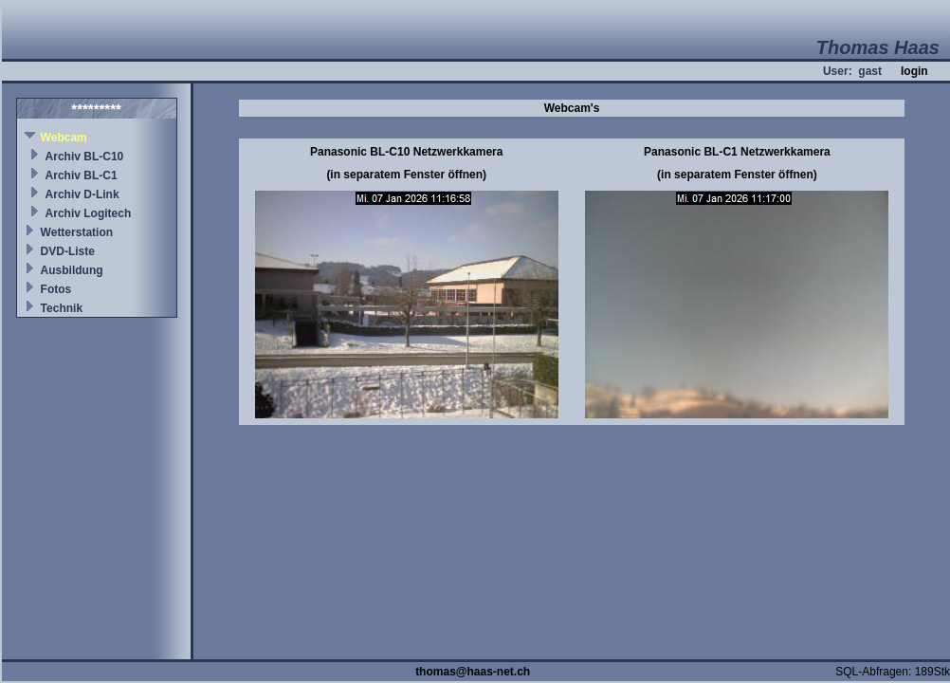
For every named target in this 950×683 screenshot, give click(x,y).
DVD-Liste (68, 251)
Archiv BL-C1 (82, 175)
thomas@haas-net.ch (472, 671)
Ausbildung (72, 270)
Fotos (56, 289)
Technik (61, 308)
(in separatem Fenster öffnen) (406, 174)
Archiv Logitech (89, 213)
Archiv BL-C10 (85, 156)
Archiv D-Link (82, 194)
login (914, 71)
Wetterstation (77, 232)
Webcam (64, 137)
